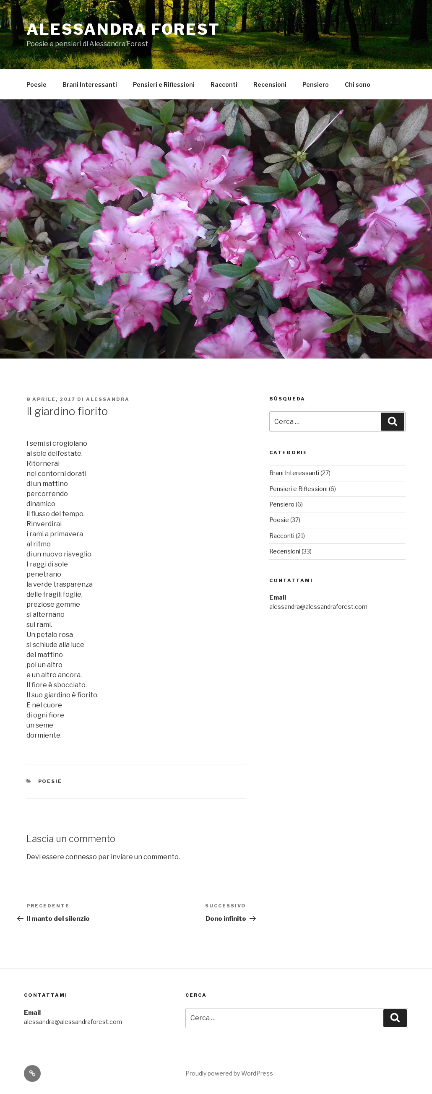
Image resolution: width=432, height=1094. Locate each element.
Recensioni (269, 84)
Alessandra (108, 399)
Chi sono (357, 84)
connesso (81, 857)
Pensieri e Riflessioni (164, 84)
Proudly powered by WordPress (229, 1073)
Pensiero (315, 84)
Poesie (36, 84)
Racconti (224, 84)
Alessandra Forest (123, 29)
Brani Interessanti (89, 84)
